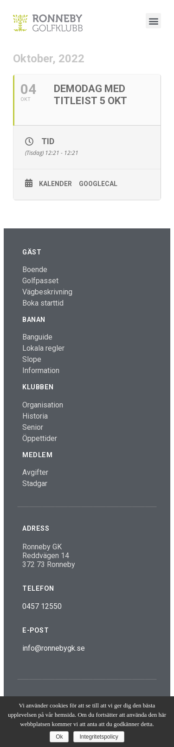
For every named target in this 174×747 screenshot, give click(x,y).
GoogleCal (98, 183)
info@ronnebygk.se (53, 648)
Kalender (55, 183)
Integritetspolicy (98, 737)
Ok (59, 737)
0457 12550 (42, 606)
